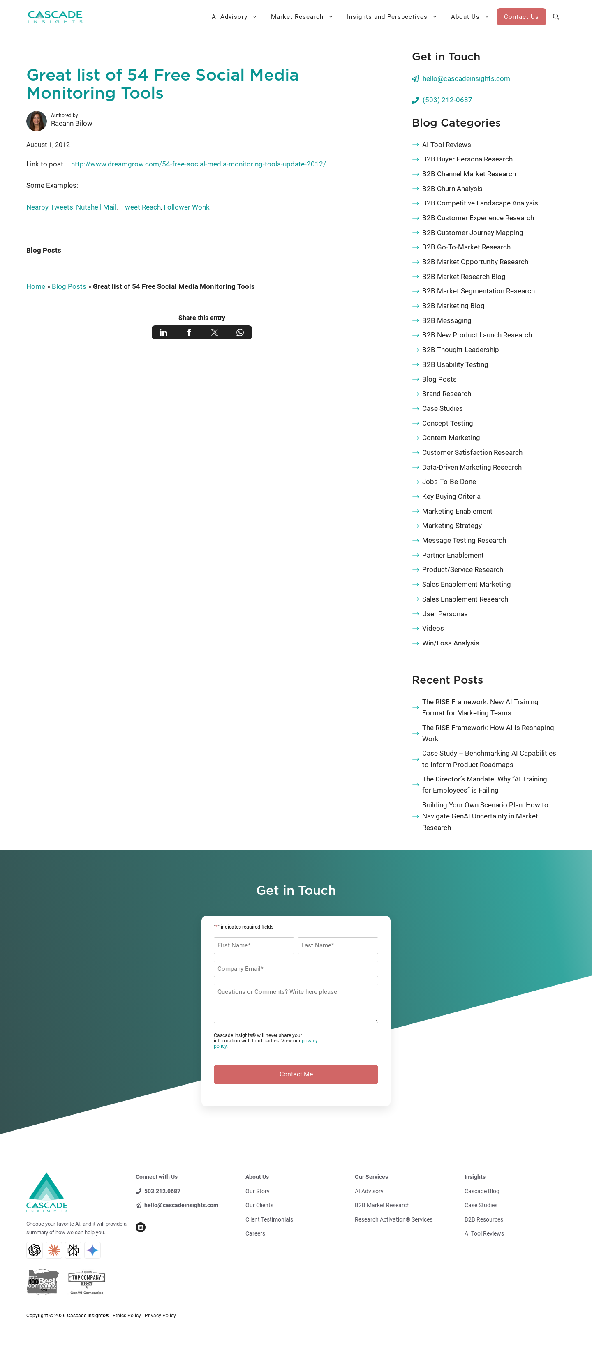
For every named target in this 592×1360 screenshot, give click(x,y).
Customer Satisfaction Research (472, 452)
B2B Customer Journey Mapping (472, 232)
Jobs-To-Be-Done (449, 481)
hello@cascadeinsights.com (466, 78)
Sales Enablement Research (465, 599)
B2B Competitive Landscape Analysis (480, 203)
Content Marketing (451, 437)
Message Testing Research (464, 540)
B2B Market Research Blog (464, 276)
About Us (474, 17)
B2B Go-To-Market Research (466, 247)
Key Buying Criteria (451, 496)
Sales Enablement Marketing (466, 584)
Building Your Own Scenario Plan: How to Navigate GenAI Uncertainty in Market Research (485, 816)
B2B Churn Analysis (452, 188)
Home (35, 286)
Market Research (305, 17)
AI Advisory (238, 17)
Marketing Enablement (457, 511)
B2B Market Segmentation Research (478, 291)
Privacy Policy (160, 1316)
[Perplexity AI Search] (73, 1250)
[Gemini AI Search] (92, 1250)
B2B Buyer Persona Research (467, 159)
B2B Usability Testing (455, 364)
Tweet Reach (140, 207)
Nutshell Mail (96, 207)
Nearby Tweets (49, 207)
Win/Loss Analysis (450, 643)
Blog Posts (43, 250)
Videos (433, 628)
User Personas (445, 614)
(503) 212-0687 (447, 100)
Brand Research (446, 394)
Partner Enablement (453, 555)
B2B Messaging (447, 320)
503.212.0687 (162, 1191)
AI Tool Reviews (446, 145)
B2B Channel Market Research (469, 174)
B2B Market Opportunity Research (475, 262)
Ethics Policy (127, 1316)
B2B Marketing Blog (453, 306)
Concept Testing (447, 423)
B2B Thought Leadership (460, 350)
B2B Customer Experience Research (478, 218)
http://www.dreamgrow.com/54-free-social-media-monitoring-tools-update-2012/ (198, 164)
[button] (556, 17)
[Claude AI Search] (54, 1250)
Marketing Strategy (452, 525)
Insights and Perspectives (395, 17)
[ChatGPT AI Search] (34, 1250)
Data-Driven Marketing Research (472, 467)
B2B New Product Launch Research (477, 335)
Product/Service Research (462, 569)
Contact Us (521, 17)
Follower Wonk (187, 207)
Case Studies (442, 408)
